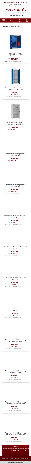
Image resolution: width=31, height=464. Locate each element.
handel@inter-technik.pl (11, 2)
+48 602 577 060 (23, 2)
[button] (4, 20)
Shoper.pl (27, 458)
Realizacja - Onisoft (20, 458)
